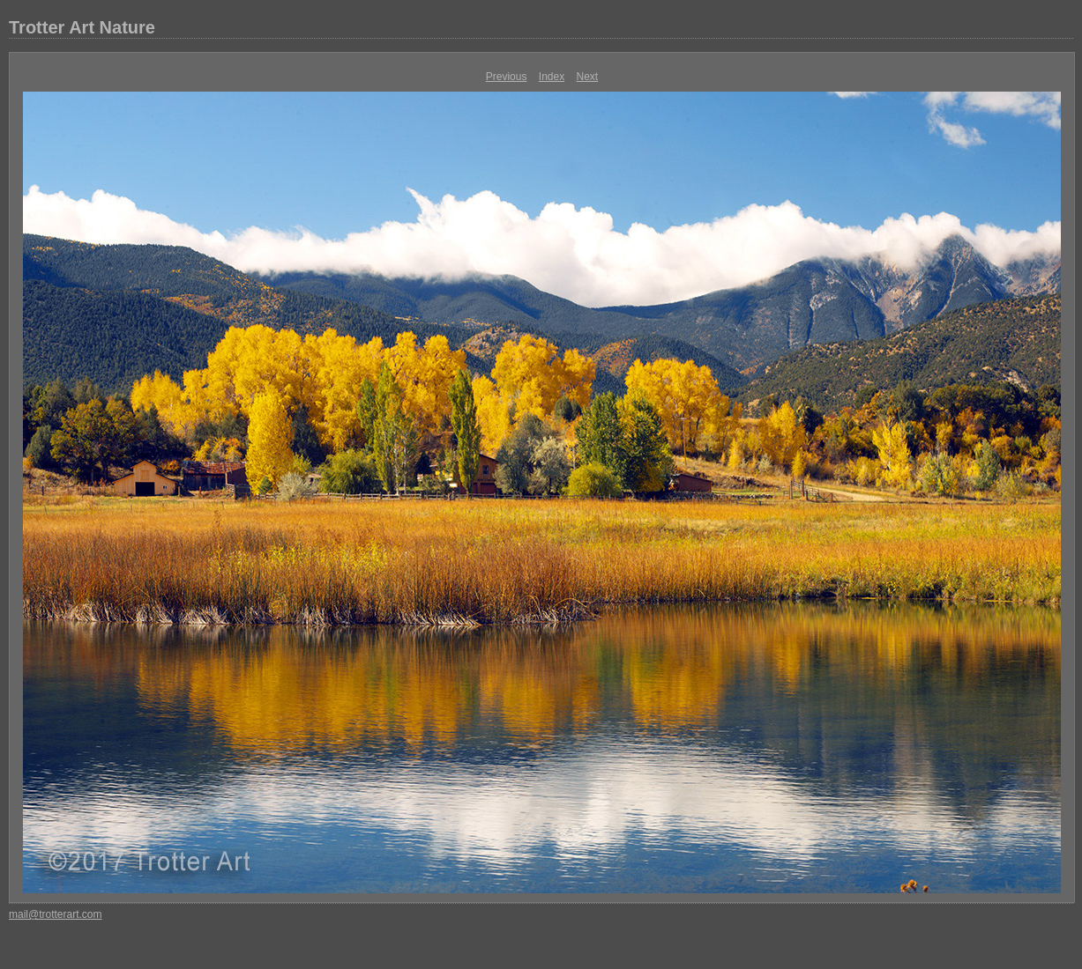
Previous (506, 76)
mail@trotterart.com (55, 914)
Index (551, 76)
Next (588, 76)
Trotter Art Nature (82, 27)
